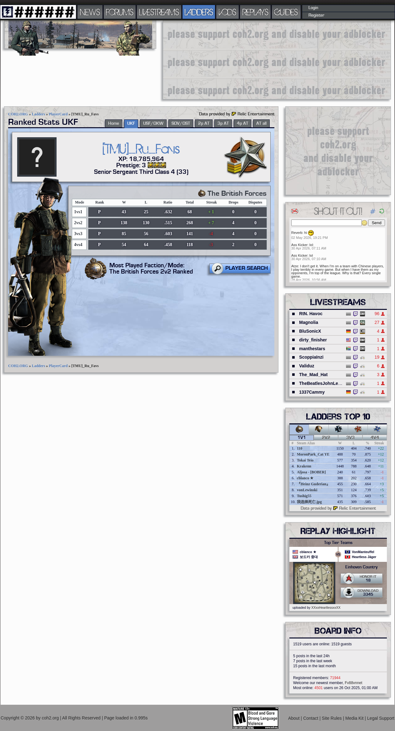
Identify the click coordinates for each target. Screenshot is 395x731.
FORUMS (119, 12)
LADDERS (199, 12)
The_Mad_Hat (313, 374)
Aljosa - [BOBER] (311, 472)
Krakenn (304, 466)
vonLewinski (307, 490)
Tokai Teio (305, 460)
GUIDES (286, 12)
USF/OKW (153, 123)
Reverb (296, 232)
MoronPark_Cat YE (313, 454)
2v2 (326, 438)
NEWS (90, 12)
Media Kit (355, 718)
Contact (311, 718)
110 (299, 448)
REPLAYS (255, 12)
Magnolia (308, 322)
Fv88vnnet (353, 683)
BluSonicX (310, 331)
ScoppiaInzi (311, 357)
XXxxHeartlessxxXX (325, 607)
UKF (131, 123)
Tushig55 (304, 496)
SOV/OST (181, 123)
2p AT (203, 123)
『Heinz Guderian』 (313, 484)
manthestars (312, 348)
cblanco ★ (305, 478)
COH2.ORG (18, 114)
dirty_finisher (313, 339)
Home (113, 123)
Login (313, 8)
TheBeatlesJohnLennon (324, 383)
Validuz (306, 365)
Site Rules (332, 718)
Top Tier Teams (338, 543)
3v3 (350, 438)
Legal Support (380, 718)
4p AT (242, 123)
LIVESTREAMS (159, 12)
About (294, 718)
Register (316, 15)
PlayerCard (58, 114)
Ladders (38, 114)
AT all (261, 123)
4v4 (375, 438)
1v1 (302, 438)
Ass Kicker (299, 245)
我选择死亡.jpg (309, 502)
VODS (227, 12)
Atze (294, 266)
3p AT (223, 123)
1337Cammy (312, 392)
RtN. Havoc (310, 313)
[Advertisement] (212, 59)
